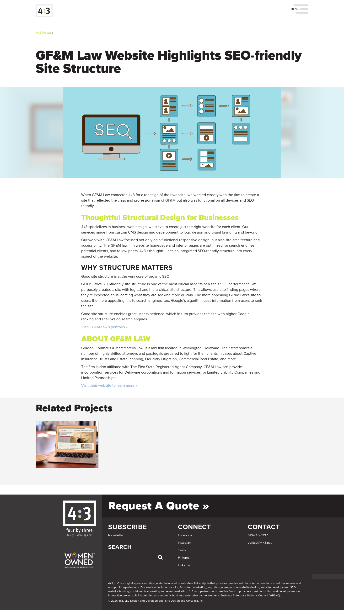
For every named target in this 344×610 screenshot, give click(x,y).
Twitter (183, 550)
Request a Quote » (158, 505)
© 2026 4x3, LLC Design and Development (135, 600)
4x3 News (43, 33)
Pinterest (184, 558)
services (151, 587)
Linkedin (184, 565)
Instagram (185, 543)
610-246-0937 (258, 535)
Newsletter (116, 535)
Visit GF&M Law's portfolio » (104, 327)
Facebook (185, 535)
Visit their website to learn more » (109, 385)
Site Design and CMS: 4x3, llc (184, 600)
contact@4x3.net (260, 543)
